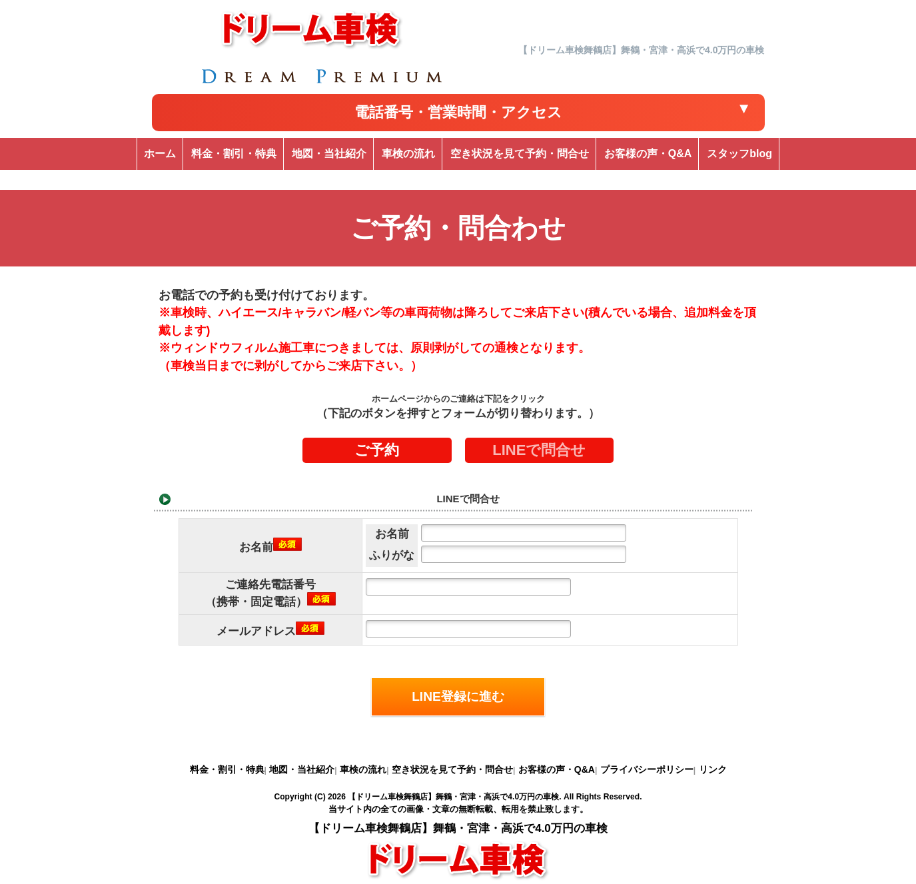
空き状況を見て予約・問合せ (452, 769)
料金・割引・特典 (227, 769)
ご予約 (376, 450)
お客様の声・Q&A (556, 769)
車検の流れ (363, 769)
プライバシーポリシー (646, 769)
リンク (713, 769)
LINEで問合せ (539, 450)
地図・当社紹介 (301, 769)
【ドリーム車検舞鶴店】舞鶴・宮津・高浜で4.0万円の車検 (453, 796)
